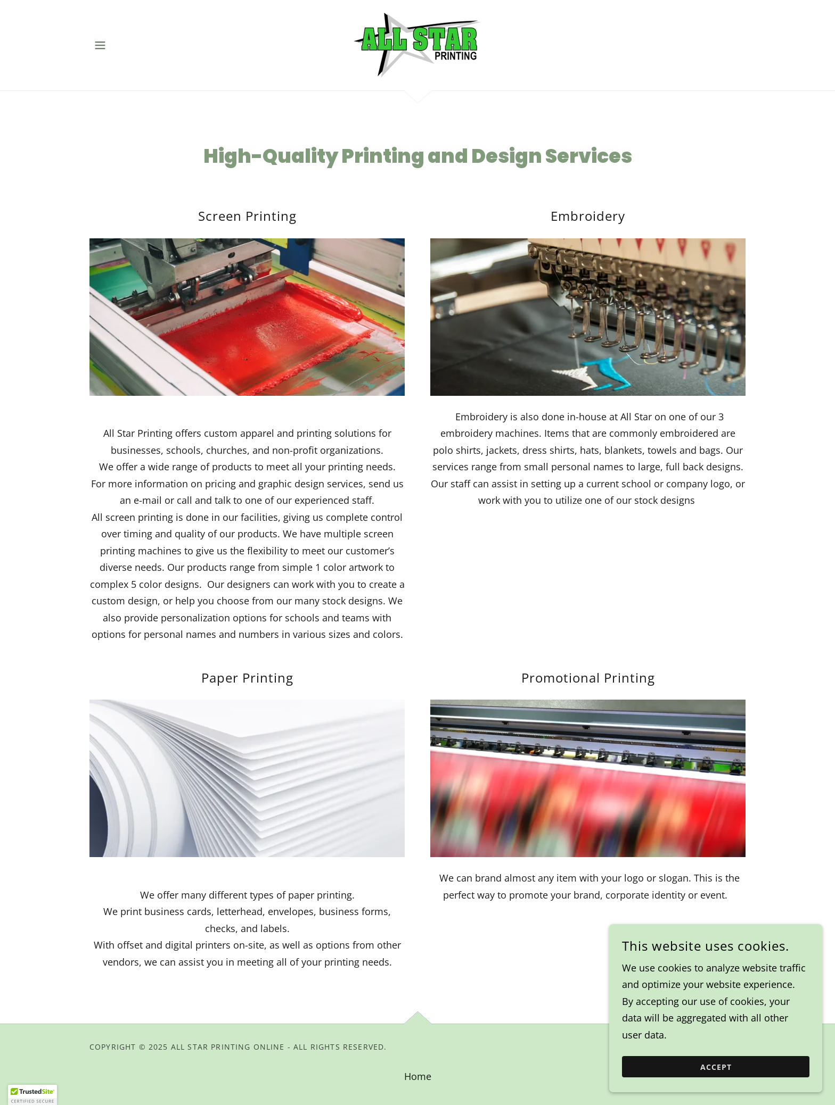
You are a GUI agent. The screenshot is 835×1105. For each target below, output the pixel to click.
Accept (716, 1089)
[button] (100, 45)
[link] (417, 44)
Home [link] (417, 1076)
